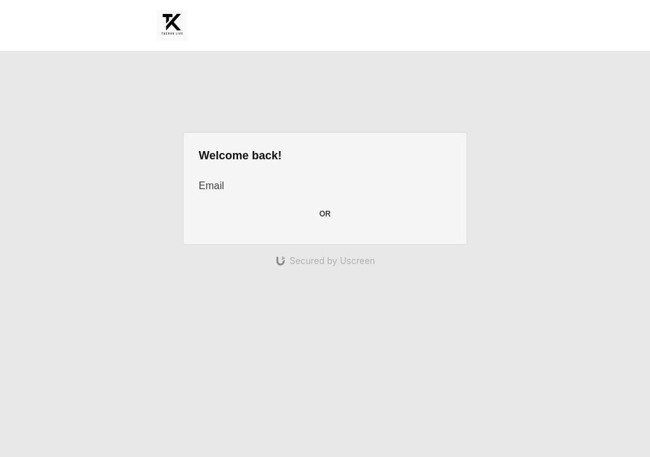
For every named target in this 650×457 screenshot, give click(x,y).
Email (211, 185)
